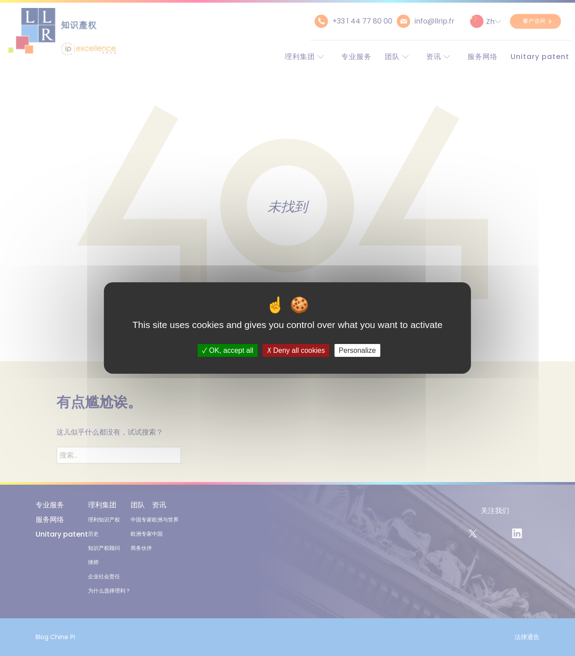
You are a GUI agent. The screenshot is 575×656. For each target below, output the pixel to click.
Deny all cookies (296, 350)
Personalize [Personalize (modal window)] (357, 350)
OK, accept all (227, 350)
